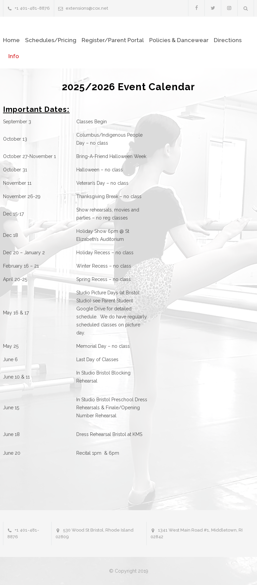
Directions (228, 40)
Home (11, 40)
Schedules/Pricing (50, 40)
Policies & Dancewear (178, 40)
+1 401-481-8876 (32, 8)
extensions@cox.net (87, 8)
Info (13, 56)
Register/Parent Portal (113, 40)
